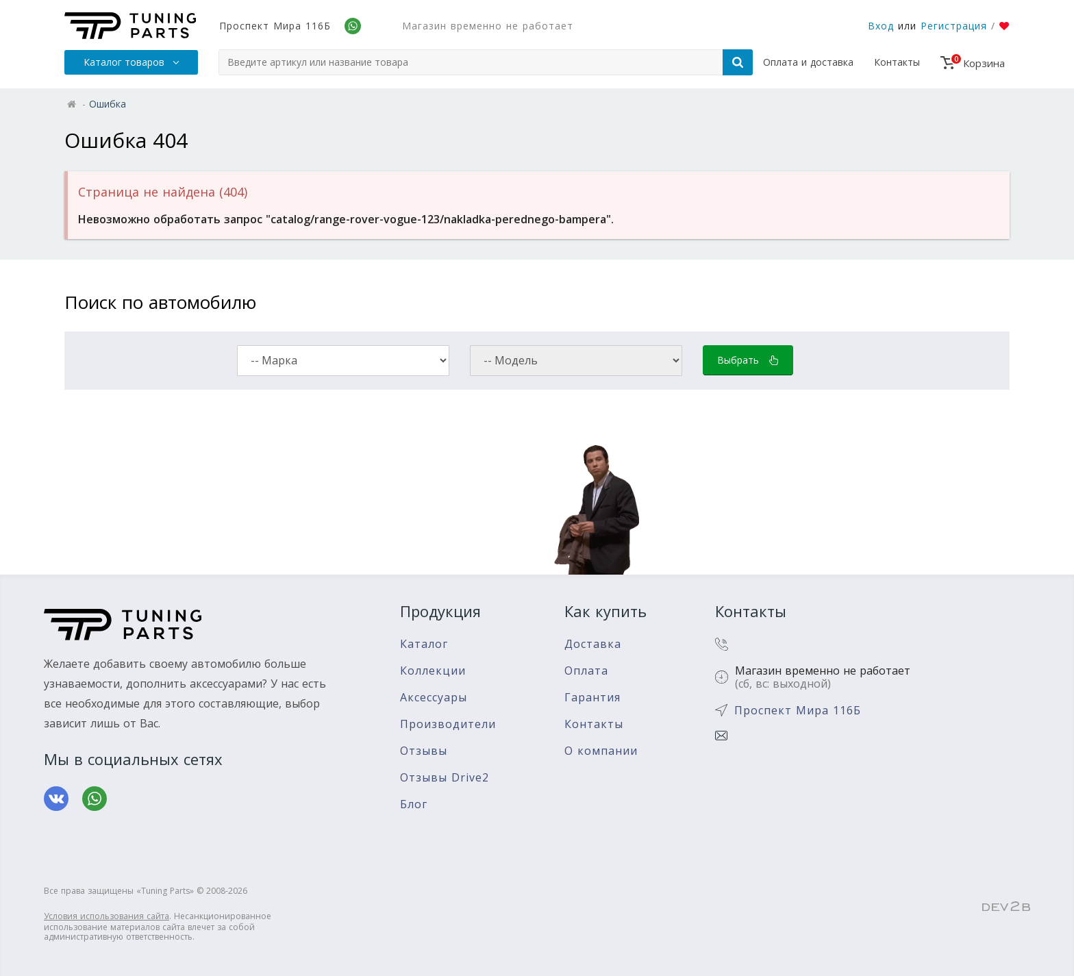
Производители (448, 724)
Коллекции (433, 670)
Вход (881, 25)
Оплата (586, 670)
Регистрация (954, 25)
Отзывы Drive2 (444, 777)
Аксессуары (433, 697)
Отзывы (423, 751)
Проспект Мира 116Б (275, 25)
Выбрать (748, 359)
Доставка (592, 644)
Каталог (424, 644)
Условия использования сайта (106, 916)
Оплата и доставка (808, 61)
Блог (413, 804)
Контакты (897, 61)
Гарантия (592, 697)
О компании (601, 751)
